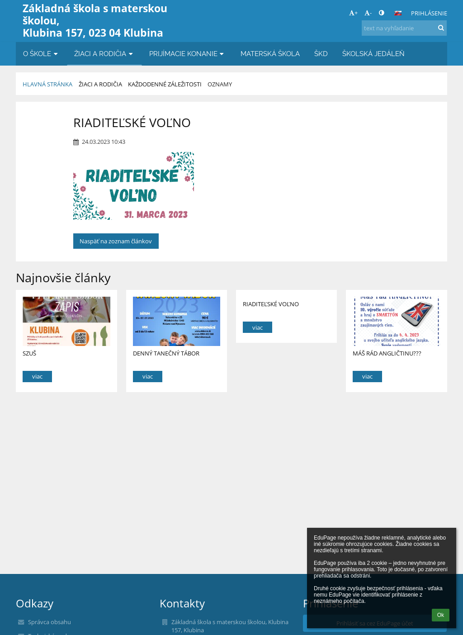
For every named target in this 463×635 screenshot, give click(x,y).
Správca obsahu (49, 622)
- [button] (368, 13)
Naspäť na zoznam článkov (116, 241)
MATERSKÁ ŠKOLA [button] (270, 53)
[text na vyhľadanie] (404, 28)
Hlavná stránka (47, 84)
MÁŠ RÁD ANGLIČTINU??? (387, 353)
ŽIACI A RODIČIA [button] (104, 53)
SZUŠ (29, 353)
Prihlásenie (429, 13)
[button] (398, 13)
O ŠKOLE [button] (41, 53)
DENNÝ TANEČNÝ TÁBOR (166, 353)
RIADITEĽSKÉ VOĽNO (271, 304)
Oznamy (220, 84)
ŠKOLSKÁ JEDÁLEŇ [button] (373, 53)
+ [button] (353, 13)
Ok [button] (440, 615)
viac (37, 376)
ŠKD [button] (321, 53)
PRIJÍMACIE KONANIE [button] (187, 53)
